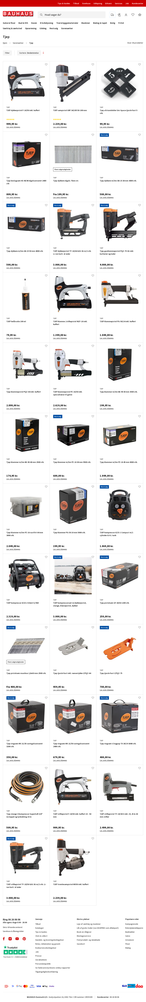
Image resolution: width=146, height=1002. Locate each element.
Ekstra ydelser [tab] (83, 919)
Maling (128, 948)
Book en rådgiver (84, 932)
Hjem (5, 43)
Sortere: (29, 53)
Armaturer (129, 940)
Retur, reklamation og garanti (47, 944)
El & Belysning (46, 23)
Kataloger (39, 928)
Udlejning (98, 3)
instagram (10, 939)
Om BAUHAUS (41, 960)
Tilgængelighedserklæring (46, 971)
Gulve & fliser (9, 23)
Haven (34, 23)
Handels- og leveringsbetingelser (49, 940)
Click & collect (41, 936)
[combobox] (72, 14)
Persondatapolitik (43, 963)
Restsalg (54, 28)
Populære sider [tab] (132, 919)
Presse (38, 956)
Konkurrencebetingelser (45, 948)
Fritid (121, 23)
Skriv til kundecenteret (12, 927)
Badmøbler (130, 932)
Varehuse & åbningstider (13, 931)
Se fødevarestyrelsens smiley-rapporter (52, 967)
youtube (17, 939)
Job (127, 3)
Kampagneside (131, 924)
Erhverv (108, 3)
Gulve (127, 936)
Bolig (112, 23)
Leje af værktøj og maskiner (89, 924)
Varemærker (67, 28)
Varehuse (86, 3)
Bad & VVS (23, 23)
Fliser (127, 944)
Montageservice (84, 936)
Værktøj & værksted (12, 28)
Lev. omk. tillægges (13, 127)
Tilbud (76, 3)
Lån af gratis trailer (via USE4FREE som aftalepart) (97, 928)
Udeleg (43, 28)
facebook (4, 939)
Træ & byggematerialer (67, 23)
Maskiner (85, 23)
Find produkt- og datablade (88, 940)
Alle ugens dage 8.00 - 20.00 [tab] (15, 921)
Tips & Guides (64, 3)
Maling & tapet (100, 23)
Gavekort (81, 944)
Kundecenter (137, 3)
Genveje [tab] (38, 919)
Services (118, 3)
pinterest (24, 939)
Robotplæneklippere (134, 928)
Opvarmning (30, 28)
